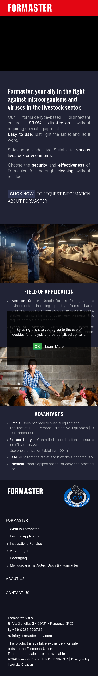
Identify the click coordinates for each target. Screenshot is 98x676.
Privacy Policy (80, 659)
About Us (15, 579)
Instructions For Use (26, 543)
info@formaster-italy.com (32, 636)
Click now (22, 194)
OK (37, 346)
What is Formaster (24, 529)
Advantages (49, 414)
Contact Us (17, 593)
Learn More (54, 346)
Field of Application (49, 291)
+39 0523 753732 (27, 630)
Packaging (18, 558)
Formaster (17, 520)
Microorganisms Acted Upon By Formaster (44, 565)
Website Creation (21, 664)
